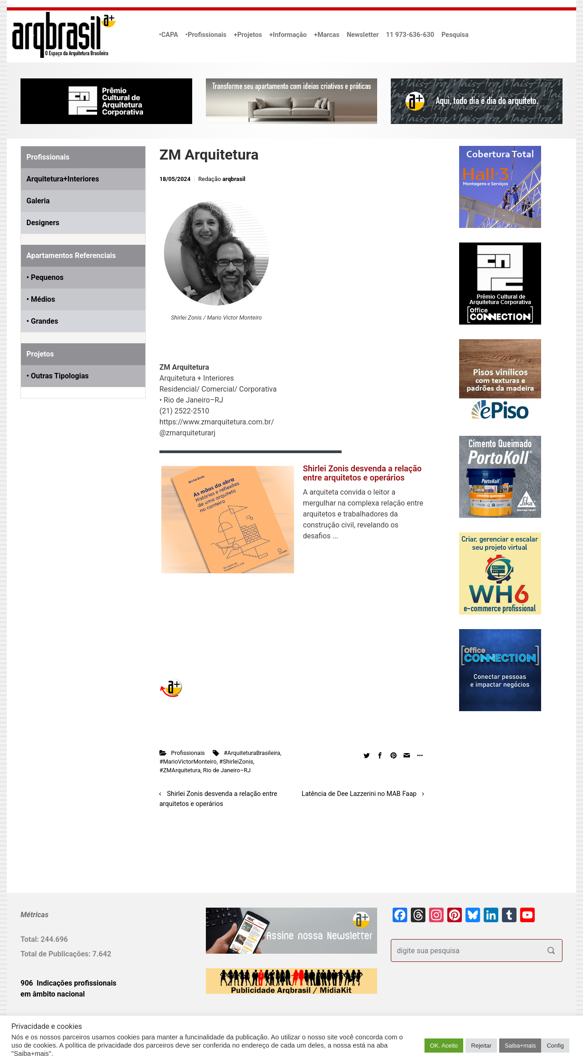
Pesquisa (454, 35)
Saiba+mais (520, 1045)
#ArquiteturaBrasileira (252, 752)
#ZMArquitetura (179, 770)
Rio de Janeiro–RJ (227, 770)
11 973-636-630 (410, 35)
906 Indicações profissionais (68, 983)
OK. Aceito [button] (444, 1045)
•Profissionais (205, 35)
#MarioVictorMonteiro (188, 761)
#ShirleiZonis (236, 761)
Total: (30, 939)
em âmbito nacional (52, 994)
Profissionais (188, 752)
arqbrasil (233, 179)
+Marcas (326, 35)
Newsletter (362, 35)
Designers (42, 222)
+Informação (288, 35)
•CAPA (168, 35)
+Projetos (248, 35)
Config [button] (555, 1045)
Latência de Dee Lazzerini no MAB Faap (359, 794)
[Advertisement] (77, 509)
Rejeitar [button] (481, 1045)
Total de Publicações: (56, 954)
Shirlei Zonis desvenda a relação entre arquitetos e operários (362, 473)
